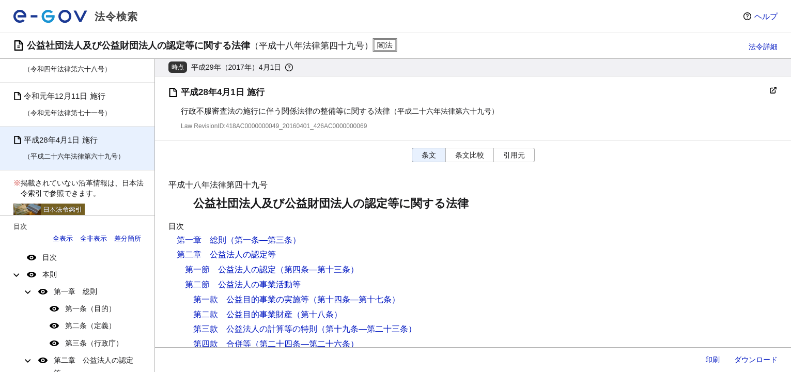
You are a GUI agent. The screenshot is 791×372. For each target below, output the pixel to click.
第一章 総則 (75, 291)
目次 (49, 257)
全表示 (63, 238)
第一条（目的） (90, 308)
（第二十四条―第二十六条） (305, 343)
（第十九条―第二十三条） (366, 328)
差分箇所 (127, 238)
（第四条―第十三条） (317, 269)
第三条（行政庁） (94, 343)
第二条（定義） (90, 325)
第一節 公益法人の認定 (230, 269)
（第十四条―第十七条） (354, 299)
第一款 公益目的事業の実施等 (251, 299)
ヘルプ (766, 16)
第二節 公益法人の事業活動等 (243, 284)
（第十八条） (317, 314)
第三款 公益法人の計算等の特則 (255, 328)
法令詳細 (763, 46)
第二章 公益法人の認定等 (226, 254)
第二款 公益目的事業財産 (242, 314)
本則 (49, 274)
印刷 (712, 359)
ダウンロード (756, 359)
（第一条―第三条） (263, 240)
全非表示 (93, 238)
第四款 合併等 (222, 343)
